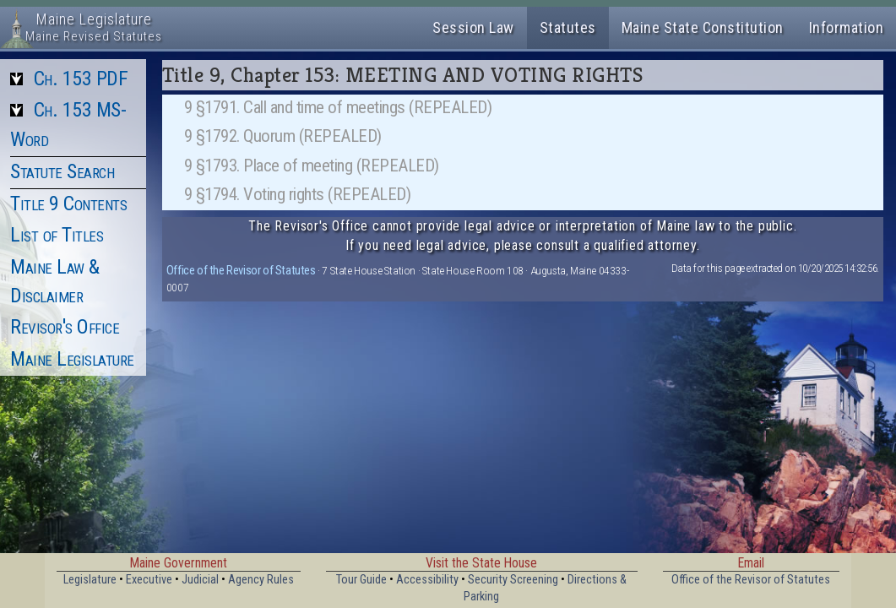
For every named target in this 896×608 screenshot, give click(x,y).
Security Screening (513, 580)
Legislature (90, 580)
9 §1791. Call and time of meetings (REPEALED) (338, 107)
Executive (149, 580)
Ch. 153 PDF (81, 78)
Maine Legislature (72, 359)
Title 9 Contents (68, 203)
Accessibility (427, 580)
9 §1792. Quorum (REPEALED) (283, 136)
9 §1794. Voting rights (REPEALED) (297, 194)
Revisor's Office (64, 327)
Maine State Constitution (703, 27)
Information (846, 27)
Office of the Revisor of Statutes (241, 270)
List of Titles (56, 235)
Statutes (568, 27)
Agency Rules (261, 580)
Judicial (200, 580)
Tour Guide (361, 580)
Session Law (473, 27)
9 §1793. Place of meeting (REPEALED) (311, 165)
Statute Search (62, 171)
